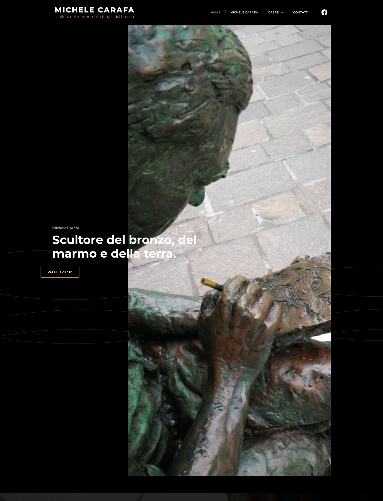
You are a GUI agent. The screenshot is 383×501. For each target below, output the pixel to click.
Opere (275, 12)
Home (215, 12)
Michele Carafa (244, 12)
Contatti (301, 12)
